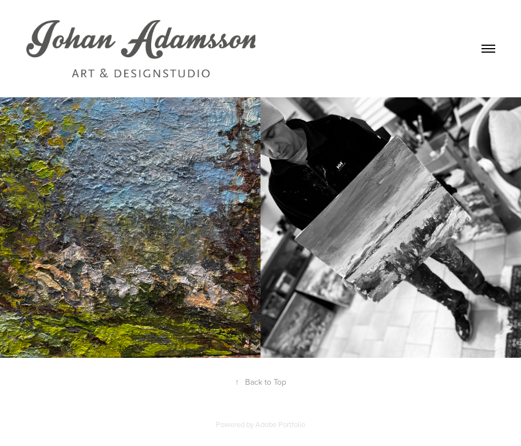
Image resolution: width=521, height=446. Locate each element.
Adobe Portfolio (280, 424)
